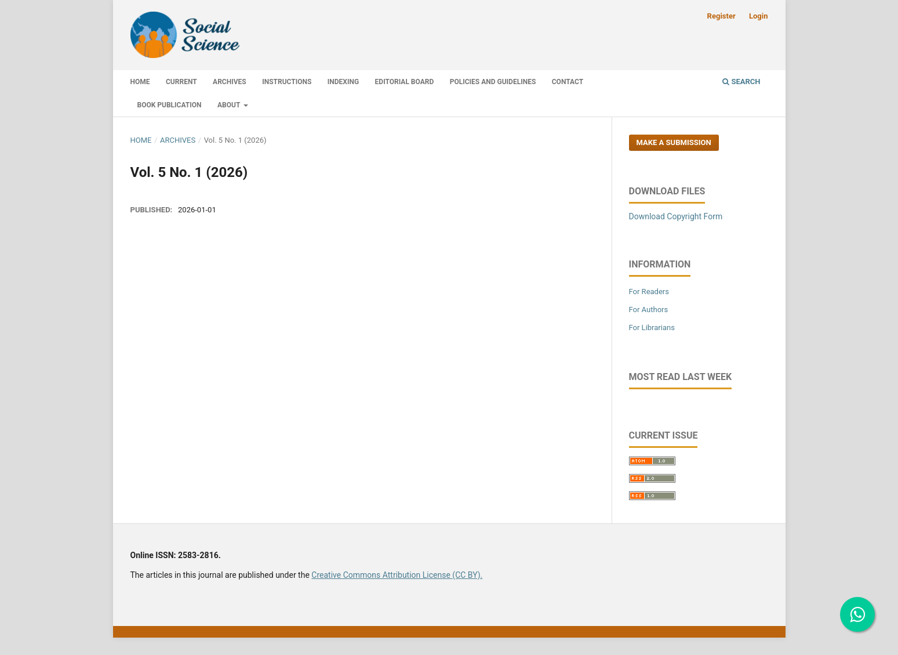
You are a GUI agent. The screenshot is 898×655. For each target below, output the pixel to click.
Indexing (343, 82)
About (229, 105)
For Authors (648, 309)
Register (721, 16)
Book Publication (169, 105)
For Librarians (652, 327)
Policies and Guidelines (493, 82)
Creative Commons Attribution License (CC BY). (396, 575)
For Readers (649, 291)
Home (140, 82)
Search (741, 81)
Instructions (286, 82)
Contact (567, 82)
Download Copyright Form (676, 216)
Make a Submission (674, 142)
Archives (229, 82)
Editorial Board (404, 82)
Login (758, 16)
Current (181, 82)
